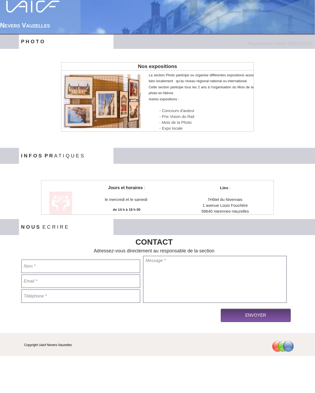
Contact (287, 25)
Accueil (209, 25)
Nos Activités (247, 25)
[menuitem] (209, 25)
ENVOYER (255, 315)
